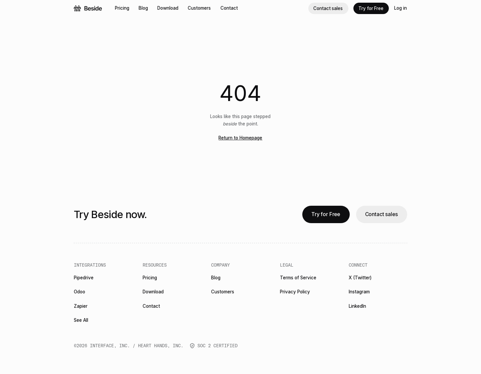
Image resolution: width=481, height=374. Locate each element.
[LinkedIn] (357, 306)
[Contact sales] (328, 8)
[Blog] (143, 8)
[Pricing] (122, 8)
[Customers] (199, 8)
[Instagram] (359, 292)
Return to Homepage (240, 138)
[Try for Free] (371, 8)
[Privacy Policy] (295, 292)
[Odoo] (80, 292)
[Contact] (229, 8)
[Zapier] (81, 306)
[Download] (168, 8)
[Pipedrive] (84, 278)
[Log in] (400, 8)
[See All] (81, 320)
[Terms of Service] (298, 278)
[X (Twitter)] (360, 278)
